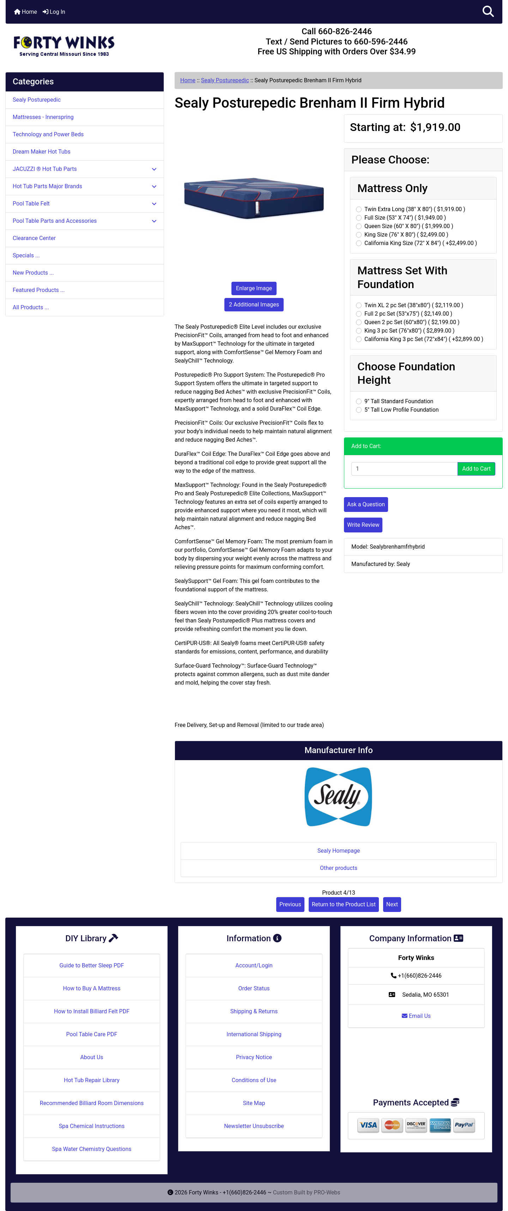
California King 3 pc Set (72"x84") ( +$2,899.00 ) (423, 339)
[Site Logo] (88, 43)
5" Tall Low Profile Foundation (401, 409)
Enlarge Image (254, 288)
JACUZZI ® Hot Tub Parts (85, 169)
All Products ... (31, 307)
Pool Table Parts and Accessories (85, 220)
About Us (91, 1057)
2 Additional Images (254, 304)
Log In (54, 11)
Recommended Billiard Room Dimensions (92, 1103)
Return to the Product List (344, 904)
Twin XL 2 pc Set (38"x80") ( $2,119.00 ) (413, 305)
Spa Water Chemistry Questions (91, 1149)
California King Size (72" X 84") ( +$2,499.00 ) (420, 243)
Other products (338, 868)
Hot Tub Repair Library (92, 1080)
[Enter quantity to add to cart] (404, 469)
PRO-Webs (327, 1192)
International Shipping (253, 1034)
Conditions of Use (254, 1080)
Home (25, 11)
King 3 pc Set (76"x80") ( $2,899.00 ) (409, 330)
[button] (488, 12)
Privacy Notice (254, 1057)
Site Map (254, 1103)
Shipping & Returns (254, 1011)
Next (392, 904)
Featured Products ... (39, 290)
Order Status (254, 988)
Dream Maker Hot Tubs (42, 151)
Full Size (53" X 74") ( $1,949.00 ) (405, 217)
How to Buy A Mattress (92, 988)
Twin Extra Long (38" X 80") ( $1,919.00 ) (414, 209)
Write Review (363, 524)
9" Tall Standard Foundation (398, 401)
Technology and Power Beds (48, 134)
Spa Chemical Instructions (92, 1126)
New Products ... (33, 272)
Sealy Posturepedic (225, 80)
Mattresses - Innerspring (43, 117)
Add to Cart (476, 468)
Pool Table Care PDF (91, 1034)
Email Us (416, 1016)
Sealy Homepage (339, 850)
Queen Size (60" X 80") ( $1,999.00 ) (408, 226)
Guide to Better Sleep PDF (92, 965)
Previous (290, 904)
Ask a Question (366, 504)
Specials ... (26, 255)
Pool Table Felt (85, 203)
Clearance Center (34, 238)
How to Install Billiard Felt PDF (91, 1011)
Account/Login (253, 965)
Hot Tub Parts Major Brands (85, 186)
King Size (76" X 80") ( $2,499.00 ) (406, 234)
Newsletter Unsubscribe (254, 1126)
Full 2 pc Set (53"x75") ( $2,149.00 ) (408, 313)
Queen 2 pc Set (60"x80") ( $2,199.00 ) (412, 322)
